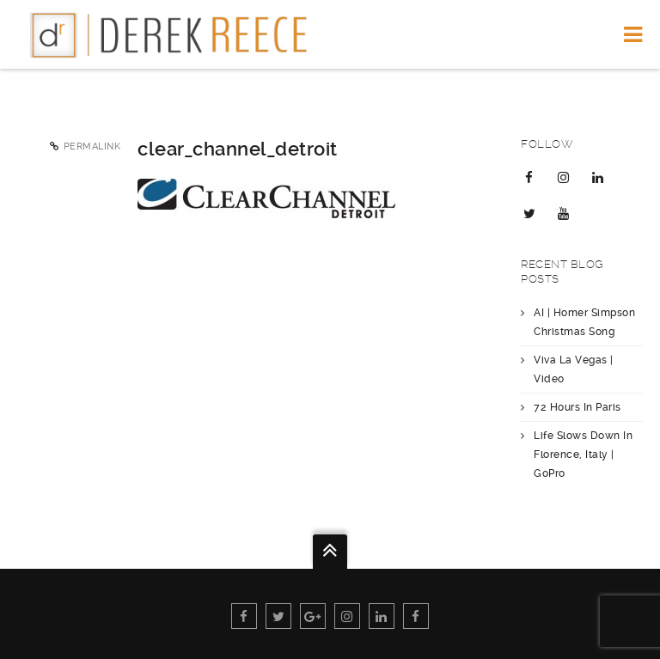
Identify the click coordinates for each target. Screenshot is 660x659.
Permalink (92, 146)
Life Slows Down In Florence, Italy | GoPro (583, 454)
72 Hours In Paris (577, 407)
